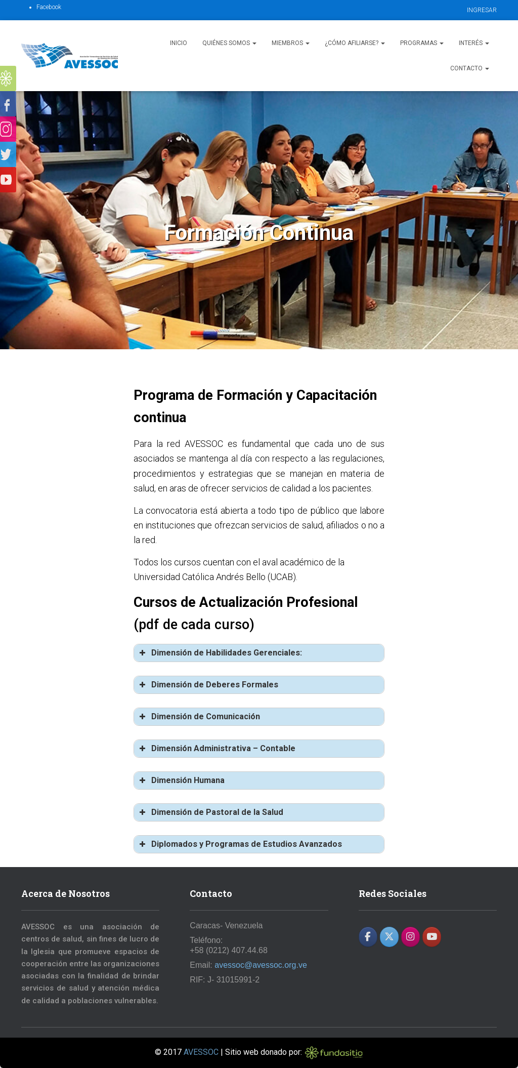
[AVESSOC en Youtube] (431, 937)
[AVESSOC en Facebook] (368, 937)
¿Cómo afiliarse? (355, 43)
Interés (474, 43)
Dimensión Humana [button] (181, 780)
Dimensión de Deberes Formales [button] (208, 685)
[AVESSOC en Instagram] (410, 937)
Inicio (178, 43)
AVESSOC (201, 1052)
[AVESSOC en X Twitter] (389, 937)
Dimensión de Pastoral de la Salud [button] (210, 812)
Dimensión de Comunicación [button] (199, 717)
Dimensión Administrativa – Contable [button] (216, 749)
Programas (422, 43)
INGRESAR (482, 10)
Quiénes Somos (229, 43)
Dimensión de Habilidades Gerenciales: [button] (220, 653)
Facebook (48, 7)
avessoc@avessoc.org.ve (260, 965)
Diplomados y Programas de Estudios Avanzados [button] (240, 844)
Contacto (469, 68)
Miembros (291, 43)
